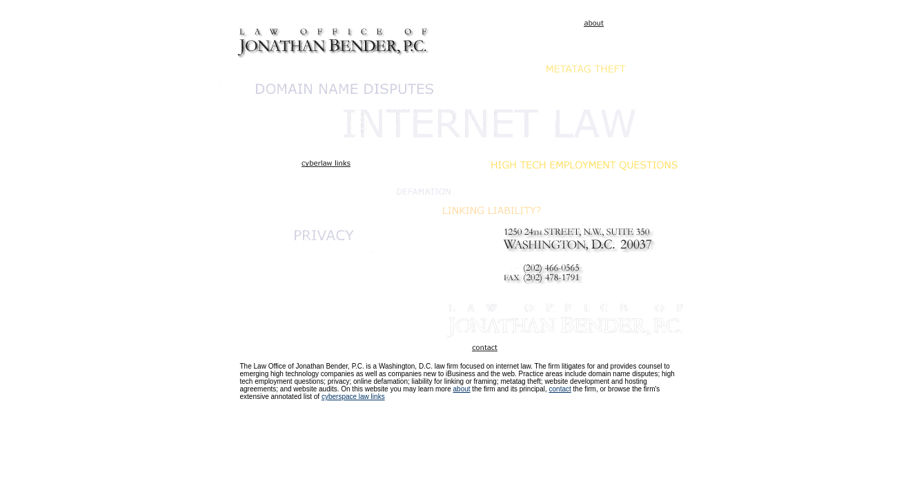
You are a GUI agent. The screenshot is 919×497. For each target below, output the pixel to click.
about (462, 389)
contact (560, 389)
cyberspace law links (353, 396)
